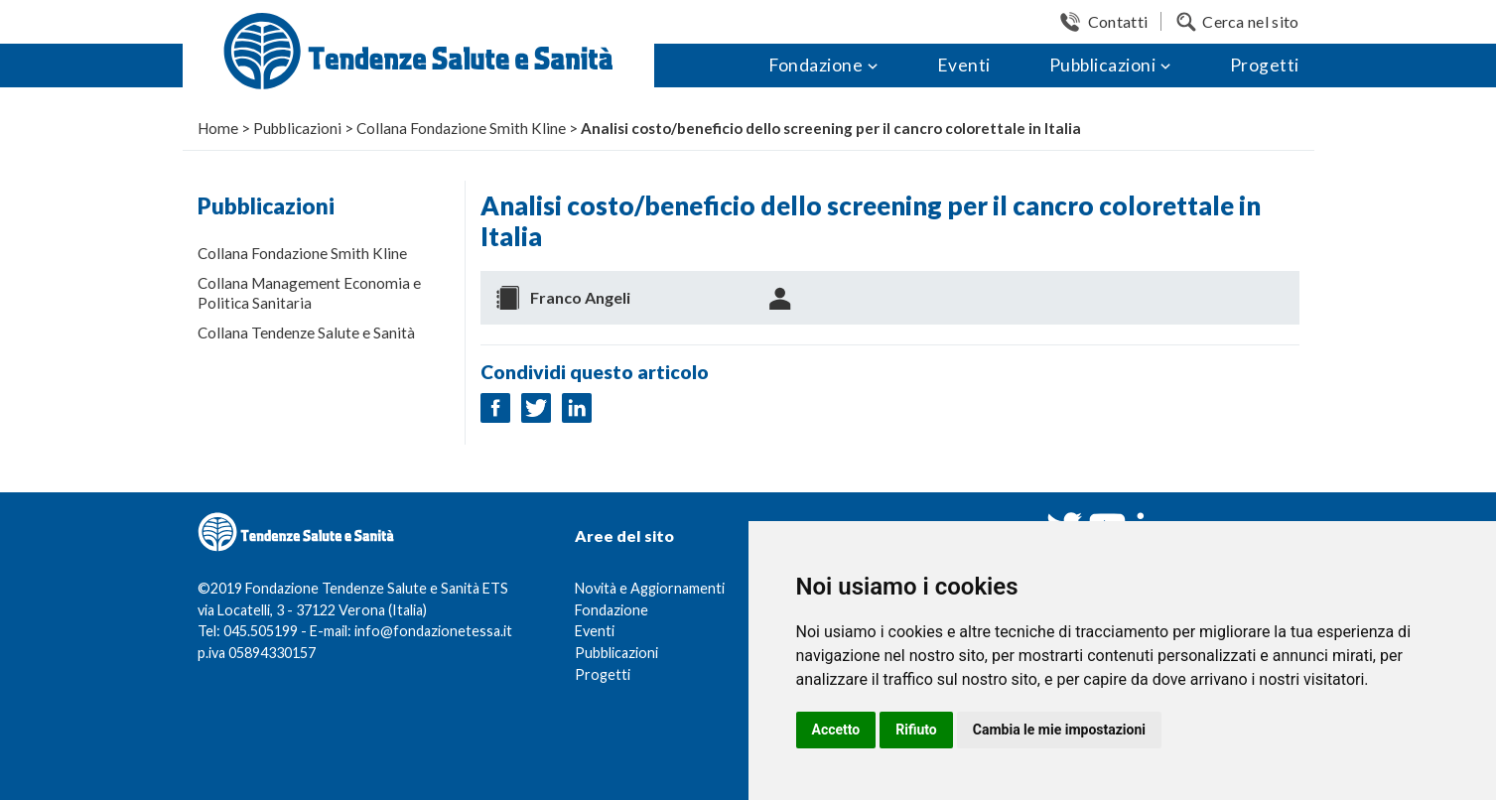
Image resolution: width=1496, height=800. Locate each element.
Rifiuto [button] (916, 729)
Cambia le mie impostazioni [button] (1059, 729)
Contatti (1118, 21)
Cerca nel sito (1250, 21)
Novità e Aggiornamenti (650, 588)
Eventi (964, 65)
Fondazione (815, 65)
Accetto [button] (836, 729)
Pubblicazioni (1102, 65)
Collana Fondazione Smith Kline (302, 253)
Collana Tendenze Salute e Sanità (306, 332)
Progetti (1264, 65)
